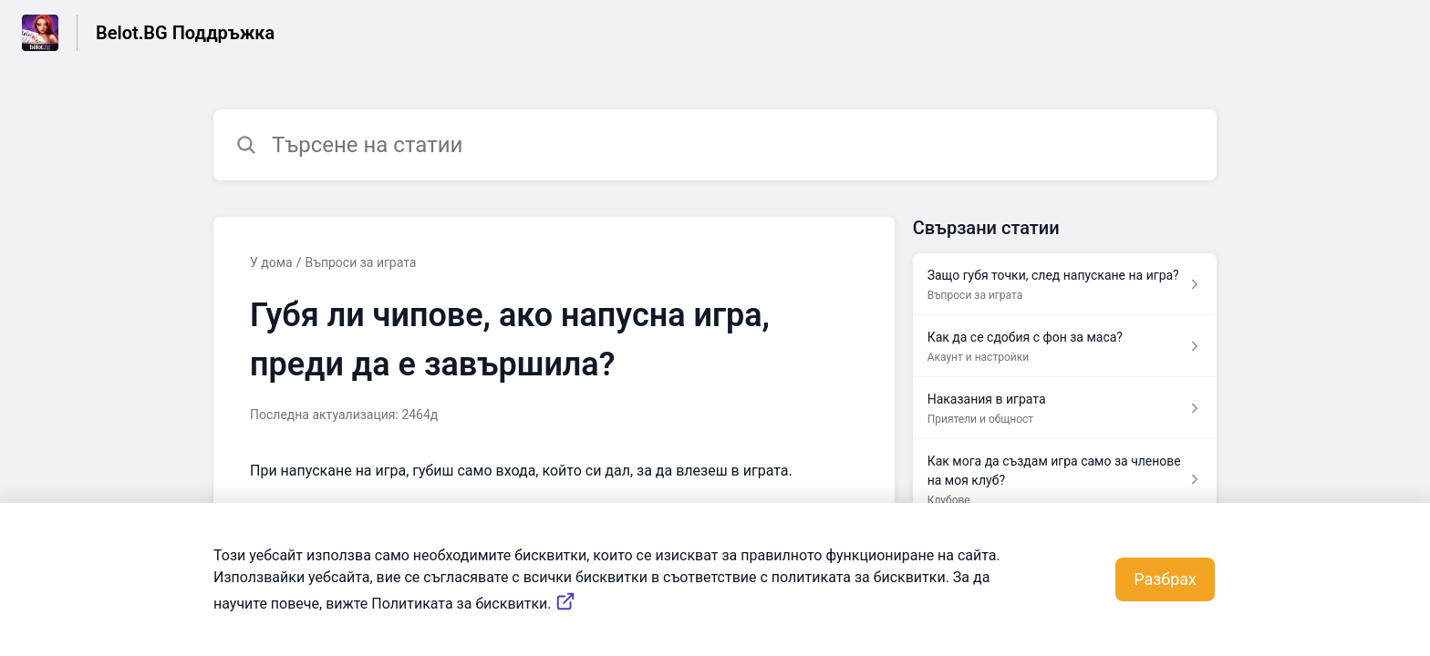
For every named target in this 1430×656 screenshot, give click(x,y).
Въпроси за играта (361, 262)
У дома (271, 262)
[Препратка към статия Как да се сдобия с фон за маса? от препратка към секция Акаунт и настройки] (1065, 346)
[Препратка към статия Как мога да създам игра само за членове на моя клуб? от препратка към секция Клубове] (1065, 479)
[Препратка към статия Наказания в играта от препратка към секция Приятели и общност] (1065, 408)
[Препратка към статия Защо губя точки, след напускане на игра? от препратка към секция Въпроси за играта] (1065, 284)
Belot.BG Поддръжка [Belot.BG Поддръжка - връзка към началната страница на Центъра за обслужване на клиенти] (185, 33)
